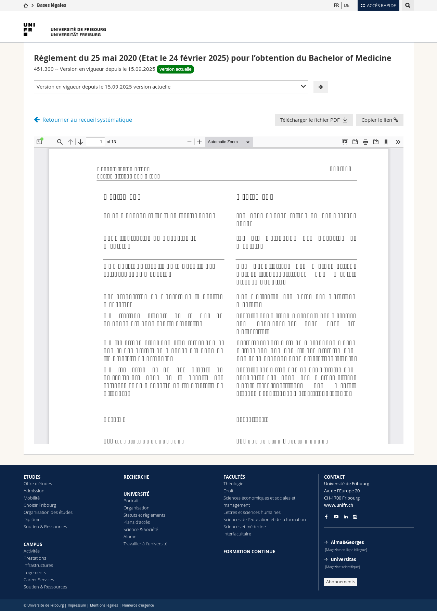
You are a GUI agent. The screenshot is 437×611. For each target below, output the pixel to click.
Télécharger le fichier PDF (310, 119)
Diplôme (32, 519)
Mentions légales (104, 605)
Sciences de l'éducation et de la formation (264, 519)
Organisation (137, 508)
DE (346, 5)
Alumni (131, 536)
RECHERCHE (136, 477)
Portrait (131, 500)
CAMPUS (33, 544)
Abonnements (340, 582)
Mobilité (32, 498)
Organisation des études (48, 512)
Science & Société (141, 529)
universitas (343, 559)
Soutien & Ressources (45, 526)
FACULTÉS (234, 477)
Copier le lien (379, 119)
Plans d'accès (137, 522)
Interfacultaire (237, 534)
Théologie (233, 483)
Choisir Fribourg (40, 505)
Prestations (35, 558)
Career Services (39, 579)
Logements (35, 572)
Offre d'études (38, 483)
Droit (228, 491)
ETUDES (32, 477)
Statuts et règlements (144, 515)
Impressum (77, 605)
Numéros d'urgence (138, 605)
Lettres (230, 512)
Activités (32, 551)
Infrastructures (38, 565)
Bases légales (51, 5)
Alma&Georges (347, 542)
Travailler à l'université (145, 544)
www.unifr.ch (338, 505)
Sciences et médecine (244, 526)
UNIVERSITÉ (136, 494)
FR (336, 5)
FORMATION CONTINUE (249, 551)
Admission (34, 491)
